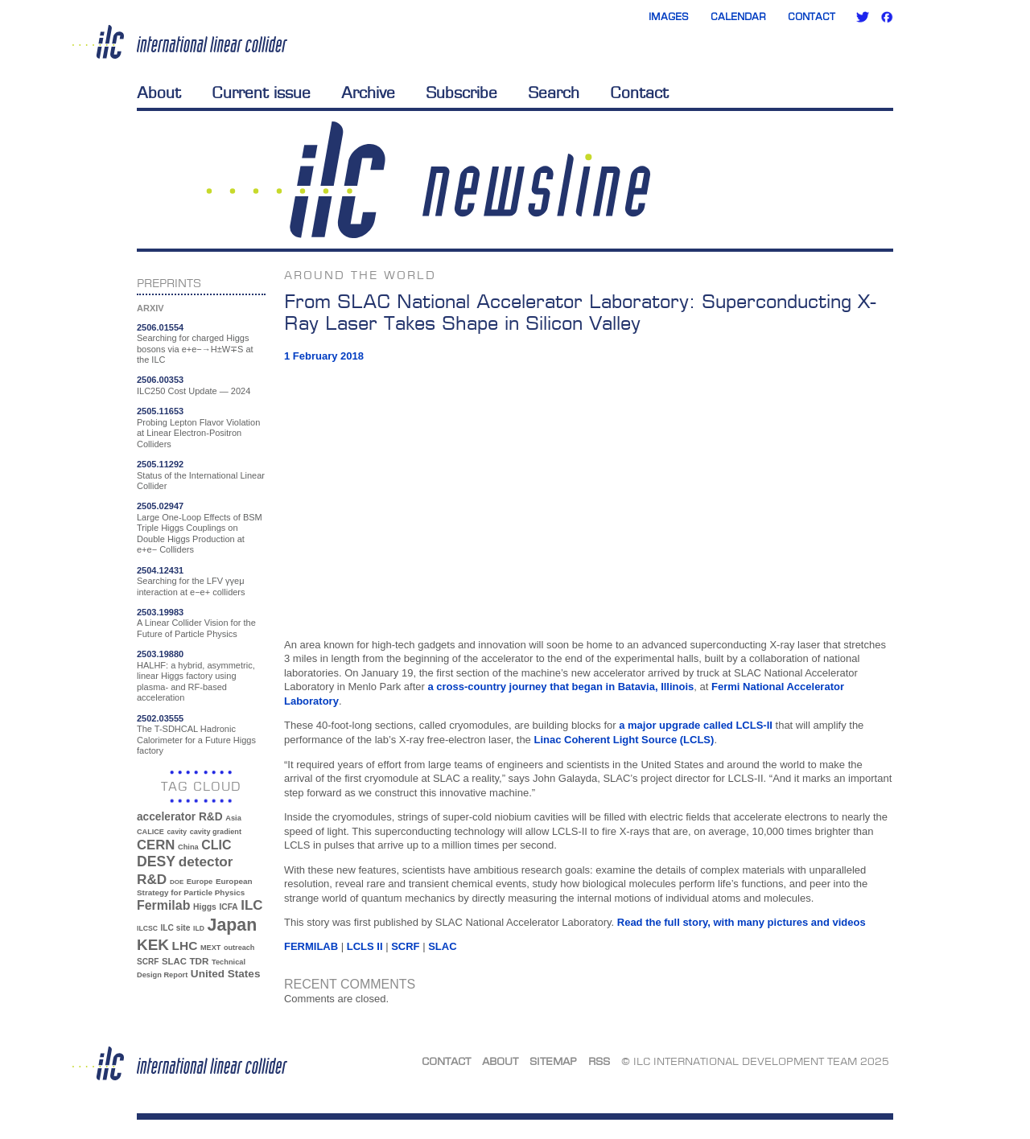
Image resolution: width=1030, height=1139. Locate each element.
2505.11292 (160, 464)
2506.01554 (160, 327)
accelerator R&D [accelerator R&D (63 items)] (180, 817)
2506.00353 (160, 379)
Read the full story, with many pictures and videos (741, 922)
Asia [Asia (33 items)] (233, 818)
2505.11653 (160, 411)
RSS (599, 1061)
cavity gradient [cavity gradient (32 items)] (215, 832)
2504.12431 (160, 570)
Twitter (862, 16)
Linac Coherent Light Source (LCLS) (624, 740)
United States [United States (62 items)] (226, 974)
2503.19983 (160, 612)
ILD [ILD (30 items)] (198, 928)
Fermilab (311, 946)
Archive (368, 92)
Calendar (738, 16)
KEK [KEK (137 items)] (153, 944)
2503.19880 (160, 654)
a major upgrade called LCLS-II (695, 725)
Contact (811, 16)
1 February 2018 (324, 356)
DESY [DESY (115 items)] (156, 861)
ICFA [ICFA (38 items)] (228, 907)
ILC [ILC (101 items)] (251, 905)
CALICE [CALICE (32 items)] (150, 832)
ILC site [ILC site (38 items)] (176, 927)
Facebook (886, 16)
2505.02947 (160, 506)
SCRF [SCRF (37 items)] (148, 961)
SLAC (442, 946)
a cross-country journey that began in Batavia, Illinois (560, 687)
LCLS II (365, 946)
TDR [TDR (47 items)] (198, 961)
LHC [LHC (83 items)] (185, 945)
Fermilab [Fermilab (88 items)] (163, 905)
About (159, 92)
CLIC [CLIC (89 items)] (216, 845)
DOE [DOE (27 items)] (176, 882)
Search (553, 92)
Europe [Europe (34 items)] (199, 881)
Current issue (261, 92)
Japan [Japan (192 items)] (233, 925)
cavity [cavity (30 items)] (177, 832)
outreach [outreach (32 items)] (239, 948)
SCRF (405, 946)
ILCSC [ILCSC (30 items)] (147, 928)
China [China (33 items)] (188, 847)
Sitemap (553, 1061)
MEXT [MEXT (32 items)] (210, 948)
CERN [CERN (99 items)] (156, 845)
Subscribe (461, 92)
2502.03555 (160, 718)
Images (669, 16)
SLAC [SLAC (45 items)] (174, 961)
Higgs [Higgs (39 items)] (204, 907)
